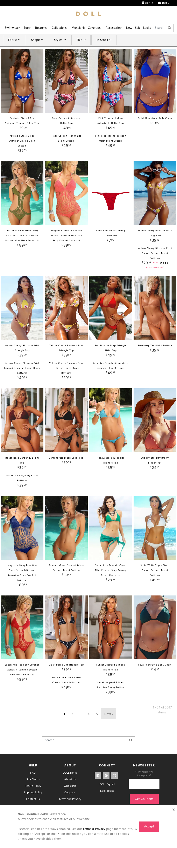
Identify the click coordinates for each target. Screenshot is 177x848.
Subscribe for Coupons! (144, 774)
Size (82, 40)
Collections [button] (64, 27)
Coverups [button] (102, 27)
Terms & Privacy (94, 829)
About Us (70, 779)
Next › (108, 714)
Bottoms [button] (44, 27)
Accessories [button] (122, 27)
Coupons (70, 792)
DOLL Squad (107, 784)
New (140, 27)
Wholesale (70, 786)
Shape (37, 40)
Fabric (14, 40)
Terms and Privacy (70, 799)
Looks (161, 27)
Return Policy (33, 786)
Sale (150, 27)
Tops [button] (29, 27)
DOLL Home (70, 773)
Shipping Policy (32, 792)
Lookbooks (107, 791)
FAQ (33, 773)
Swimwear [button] (12, 27)
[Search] (88, 740)
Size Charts (33, 779)
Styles (60, 40)
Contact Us (33, 799)
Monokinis (84, 27)
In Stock (105, 40)
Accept (149, 826)
